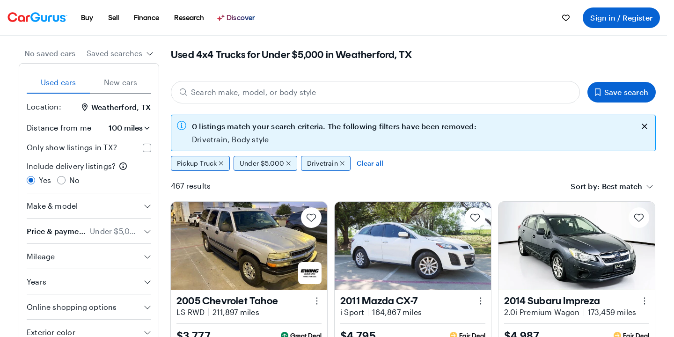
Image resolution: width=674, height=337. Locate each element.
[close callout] (644, 125)
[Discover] (237, 18)
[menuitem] (87, 18)
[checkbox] (147, 148)
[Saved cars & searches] (566, 18)
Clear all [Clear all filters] (370, 163)
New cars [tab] (121, 82)
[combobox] (120, 53)
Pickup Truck (200, 163)
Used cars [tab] (58, 82)
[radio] (31, 180)
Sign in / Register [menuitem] (621, 17)
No (74, 180)
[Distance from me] (125, 127)
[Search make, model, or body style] (375, 92)
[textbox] (622, 186)
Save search (621, 92)
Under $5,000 (265, 163)
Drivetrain (326, 163)
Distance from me (59, 127)
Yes (45, 180)
